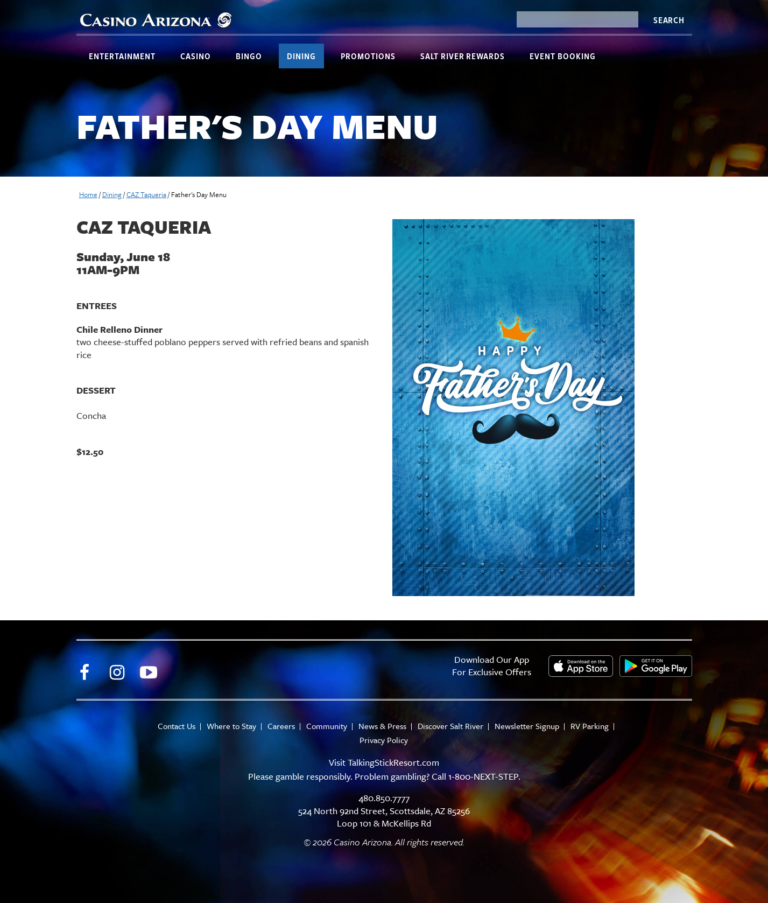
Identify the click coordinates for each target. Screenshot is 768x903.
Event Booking (563, 56)
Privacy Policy (384, 740)
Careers (281, 726)
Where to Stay (231, 726)
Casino (195, 56)
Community (326, 726)
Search (669, 20)
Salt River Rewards (462, 56)
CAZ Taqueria (146, 194)
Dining (301, 56)
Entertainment (122, 56)
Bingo (249, 56)
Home (88, 194)
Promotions (368, 56)
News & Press (382, 726)
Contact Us (176, 726)
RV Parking (589, 726)
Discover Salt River (450, 726)
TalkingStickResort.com (393, 762)
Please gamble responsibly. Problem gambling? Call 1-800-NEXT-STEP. (384, 776)
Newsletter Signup (527, 726)
